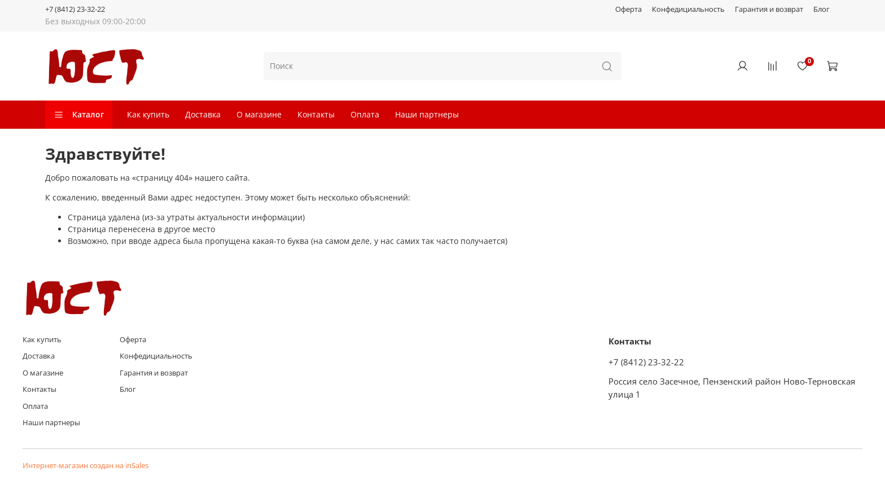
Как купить (148, 114)
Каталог (79, 114)
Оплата (365, 114)
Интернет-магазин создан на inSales (85, 465)
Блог (821, 9)
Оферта (628, 9)
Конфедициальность (688, 9)
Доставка (203, 114)
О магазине (259, 114)
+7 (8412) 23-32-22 (75, 9)
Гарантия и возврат (769, 9)
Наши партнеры (427, 114)
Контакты (316, 114)
